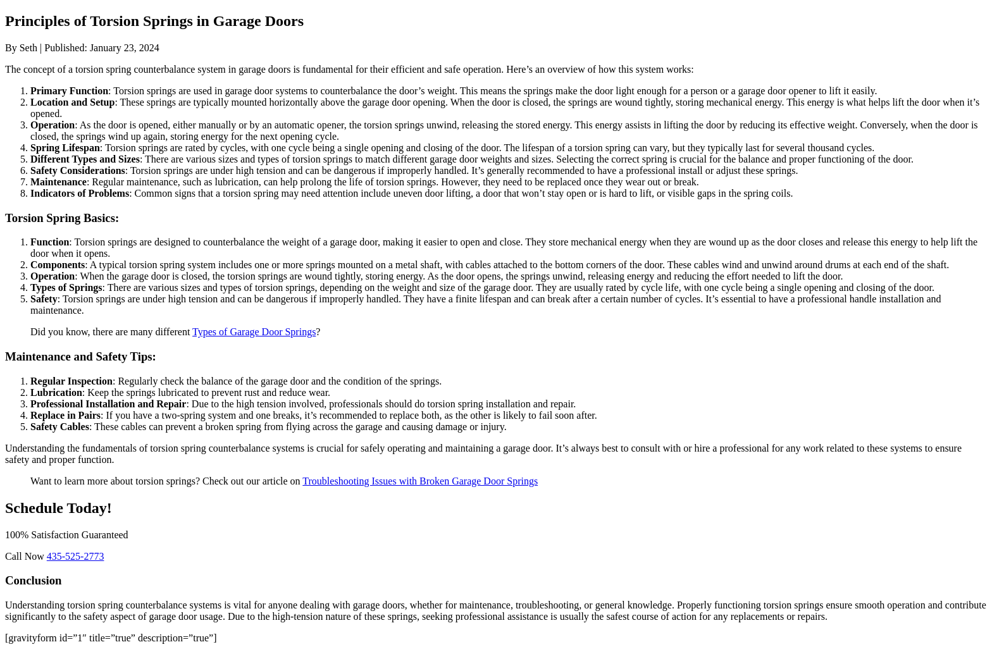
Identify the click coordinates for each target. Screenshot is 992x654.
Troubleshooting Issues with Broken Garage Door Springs (420, 481)
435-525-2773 (75, 556)
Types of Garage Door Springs (254, 331)
